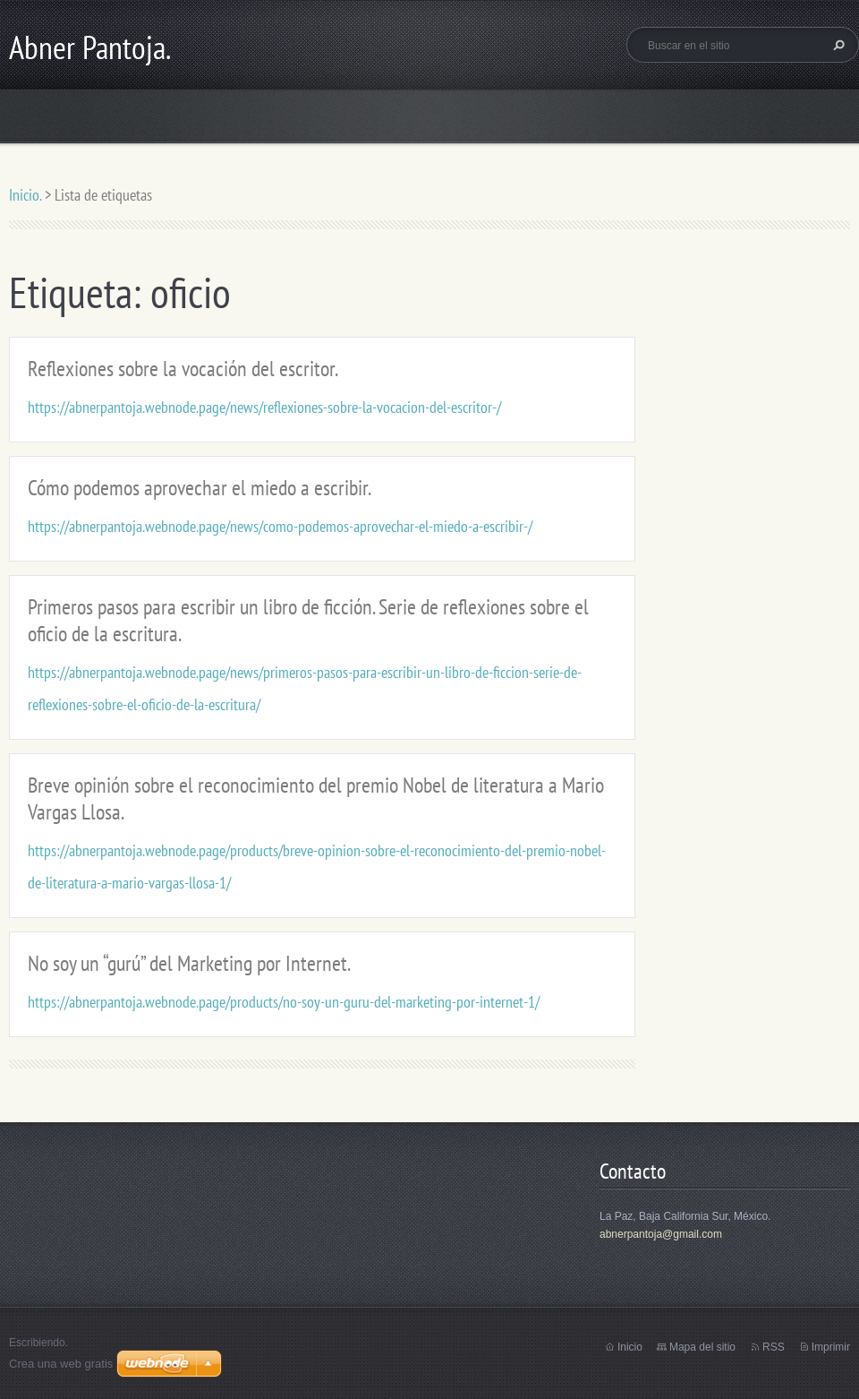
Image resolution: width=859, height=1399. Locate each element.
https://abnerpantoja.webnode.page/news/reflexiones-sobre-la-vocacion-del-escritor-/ (264, 407)
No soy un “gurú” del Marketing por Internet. (189, 963)
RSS (773, 1347)
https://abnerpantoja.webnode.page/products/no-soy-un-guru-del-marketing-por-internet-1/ (284, 1001)
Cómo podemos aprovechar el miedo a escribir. (199, 488)
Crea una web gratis (61, 1363)
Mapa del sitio (702, 1347)
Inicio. (25, 195)
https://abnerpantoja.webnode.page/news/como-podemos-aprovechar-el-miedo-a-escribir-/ (280, 526)
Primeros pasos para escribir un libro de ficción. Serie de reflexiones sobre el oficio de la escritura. (308, 620)
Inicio (629, 1347)
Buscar (836, 44)
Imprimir (831, 1347)
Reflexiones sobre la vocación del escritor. (183, 368)
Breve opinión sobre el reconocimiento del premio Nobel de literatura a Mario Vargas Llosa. (316, 798)
